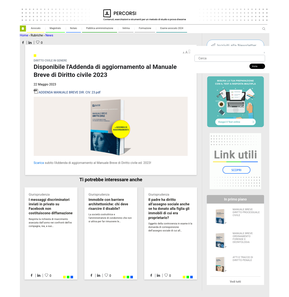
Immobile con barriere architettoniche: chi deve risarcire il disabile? (108, 204)
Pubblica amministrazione (99, 28)
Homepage (23, 28)
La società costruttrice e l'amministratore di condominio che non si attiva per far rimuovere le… (110, 218)
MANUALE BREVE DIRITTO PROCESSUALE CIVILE (246, 212)
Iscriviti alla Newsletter (236, 45)
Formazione (145, 28)
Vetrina (126, 28)
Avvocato (35, 28)
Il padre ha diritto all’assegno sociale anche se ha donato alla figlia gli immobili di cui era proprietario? (168, 209)
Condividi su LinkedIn (30, 42)
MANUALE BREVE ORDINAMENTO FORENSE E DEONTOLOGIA (243, 237)
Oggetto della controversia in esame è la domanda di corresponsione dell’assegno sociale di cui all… (170, 227)
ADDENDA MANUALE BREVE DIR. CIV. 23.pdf (69, 92)
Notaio (73, 28)
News (49, 35)
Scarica (39, 163)
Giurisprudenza (39, 194)
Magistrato (55, 28)
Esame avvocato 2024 (171, 28)
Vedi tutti (235, 281)
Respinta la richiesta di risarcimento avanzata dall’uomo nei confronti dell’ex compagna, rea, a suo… (50, 223)
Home (24, 35)
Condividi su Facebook (23, 42)
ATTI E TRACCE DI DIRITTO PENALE (243, 259)
